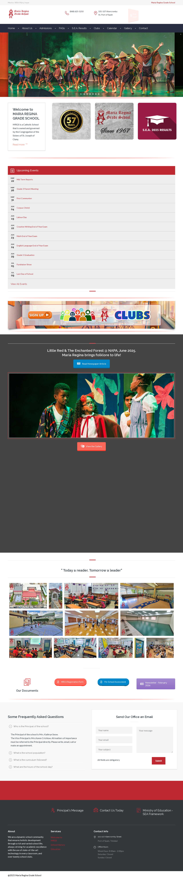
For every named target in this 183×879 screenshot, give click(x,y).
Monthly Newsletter (134, 15)
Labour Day (22, 217)
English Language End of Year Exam (32, 245)
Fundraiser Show (24, 264)
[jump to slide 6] (98, 94)
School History (58, 845)
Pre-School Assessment (111, 681)
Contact (143, 28)
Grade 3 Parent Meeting (27, 189)
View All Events (19, 284)
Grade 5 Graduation (25, 255)
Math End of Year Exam (27, 236)
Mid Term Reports (25, 179)
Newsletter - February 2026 (153, 684)
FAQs (62, 28)
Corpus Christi (23, 208)
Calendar (112, 28)
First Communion (24, 198)
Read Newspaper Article (91, 363)
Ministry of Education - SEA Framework (158, 812)
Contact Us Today (112, 810)
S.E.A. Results (79, 28)
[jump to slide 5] (95, 94)
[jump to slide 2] (87, 94)
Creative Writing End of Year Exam (32, 226)
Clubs (97, 28)
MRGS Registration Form (68, 681)
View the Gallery (91, 446)
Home (11, 28)
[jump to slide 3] (90, 94)
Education (55, 849)
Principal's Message (70, 810)
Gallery (128, 28)
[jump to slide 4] (93, 94)
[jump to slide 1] (84, 94)
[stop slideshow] (102, 94)
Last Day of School (25, 274)
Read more (18, 144)
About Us (27, 28)
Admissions (45, 28)
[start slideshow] (81, 94)
